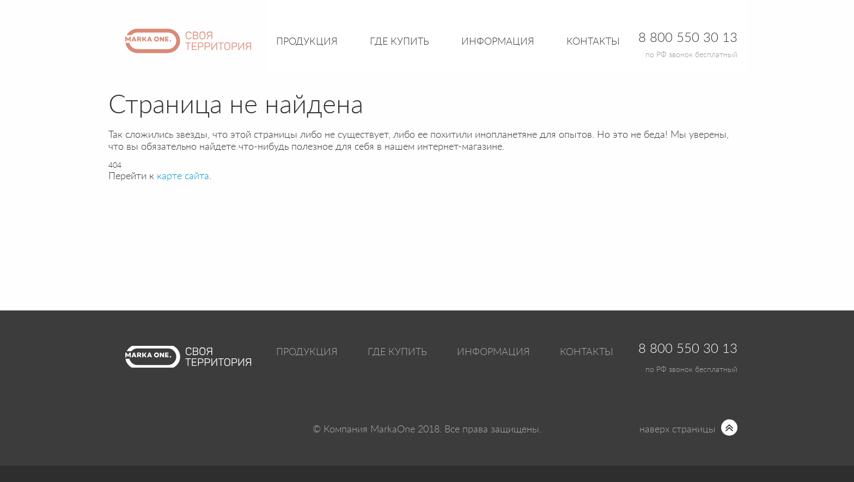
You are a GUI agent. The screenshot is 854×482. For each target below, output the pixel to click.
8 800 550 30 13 (687, 349)
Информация (493, 352)
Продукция (307, 42)
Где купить (397, 352)
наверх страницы (677, 430)
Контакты (593, 42)
